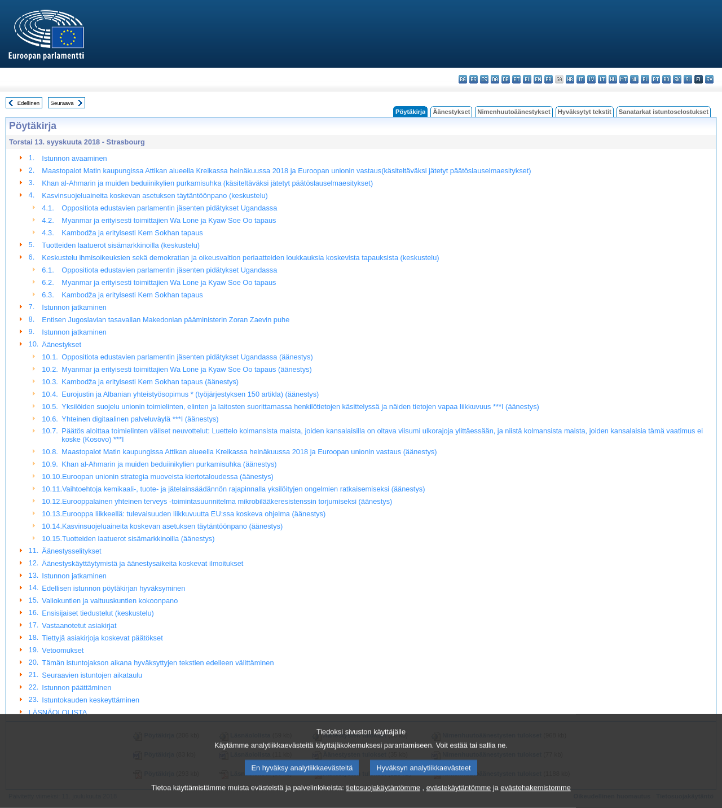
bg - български (463, 79)
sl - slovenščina (688, 79)
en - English (538, 79)
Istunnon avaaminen (74, 158)
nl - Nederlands (634, 79)
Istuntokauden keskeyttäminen (90, 700)
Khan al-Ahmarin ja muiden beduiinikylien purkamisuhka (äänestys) (168, 464)
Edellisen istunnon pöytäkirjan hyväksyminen (113, 588)
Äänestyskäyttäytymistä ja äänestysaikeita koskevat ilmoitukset (142, 563)
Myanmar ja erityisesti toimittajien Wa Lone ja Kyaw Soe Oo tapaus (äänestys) (186, 369)
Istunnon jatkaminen (74, 307)
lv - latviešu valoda (591, 79)
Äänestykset (451, 111)
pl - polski (645, 79)
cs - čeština (484, 79)
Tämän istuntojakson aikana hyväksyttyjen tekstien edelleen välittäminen (158, 662)
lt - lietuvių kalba (602, 79)
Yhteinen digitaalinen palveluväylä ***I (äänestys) (139, 419)
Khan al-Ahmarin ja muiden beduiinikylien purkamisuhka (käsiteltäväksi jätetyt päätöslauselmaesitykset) (207, 183)
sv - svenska (709, 79)
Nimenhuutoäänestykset (513, 111)
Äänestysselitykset (71, 551)
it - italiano (580, 79)
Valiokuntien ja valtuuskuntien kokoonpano (110, 600)
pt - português (655, 79)
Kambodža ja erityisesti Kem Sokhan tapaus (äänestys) (150, 381)
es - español (473, 79)
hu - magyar (613, 79)
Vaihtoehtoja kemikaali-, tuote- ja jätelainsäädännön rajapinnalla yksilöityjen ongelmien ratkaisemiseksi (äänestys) (243, 489)
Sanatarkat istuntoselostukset (663, 111)
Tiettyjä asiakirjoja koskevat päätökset (102, 638)
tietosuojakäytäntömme (383, 798)
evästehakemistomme (535, 798)
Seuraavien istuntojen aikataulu (92, 675)
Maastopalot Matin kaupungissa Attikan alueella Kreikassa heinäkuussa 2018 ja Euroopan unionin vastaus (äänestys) (249, 451)
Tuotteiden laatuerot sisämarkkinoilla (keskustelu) (121, 245)
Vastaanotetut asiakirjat (79, 625)
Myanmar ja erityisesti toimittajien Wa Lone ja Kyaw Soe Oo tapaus (168, 220)
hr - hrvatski (570, 79)
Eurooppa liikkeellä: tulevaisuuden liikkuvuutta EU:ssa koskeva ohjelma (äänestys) (193, 514)
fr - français (548, 79)
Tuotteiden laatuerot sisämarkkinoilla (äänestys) (138, 538)
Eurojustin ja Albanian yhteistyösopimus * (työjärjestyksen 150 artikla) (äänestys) (190, 394)
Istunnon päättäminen (76, 687)
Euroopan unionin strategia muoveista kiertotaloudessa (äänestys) (168, 476)
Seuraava (62, 103)
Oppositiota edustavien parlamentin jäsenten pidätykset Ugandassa (169, 208)
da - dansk (495, 79)
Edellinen (28, 103)
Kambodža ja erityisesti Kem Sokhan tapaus (131, 233)
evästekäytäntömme (458, 798)
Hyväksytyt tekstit (584, 111)
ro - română (666, 79)
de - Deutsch (505, 79)
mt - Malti (623, 79)
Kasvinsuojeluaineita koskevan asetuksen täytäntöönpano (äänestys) (172, 526)
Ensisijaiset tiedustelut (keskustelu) (97, 613)
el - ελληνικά (527, 79)
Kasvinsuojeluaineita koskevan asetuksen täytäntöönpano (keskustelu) (155, 195)
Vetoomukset (62, 650)
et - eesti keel (516, 79)
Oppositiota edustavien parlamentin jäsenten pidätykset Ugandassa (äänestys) (186, 357)
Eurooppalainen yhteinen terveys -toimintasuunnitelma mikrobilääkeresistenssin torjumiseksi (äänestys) (227, 501)
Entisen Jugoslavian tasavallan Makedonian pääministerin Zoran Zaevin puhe (165, 319)
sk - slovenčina (677, 79)
